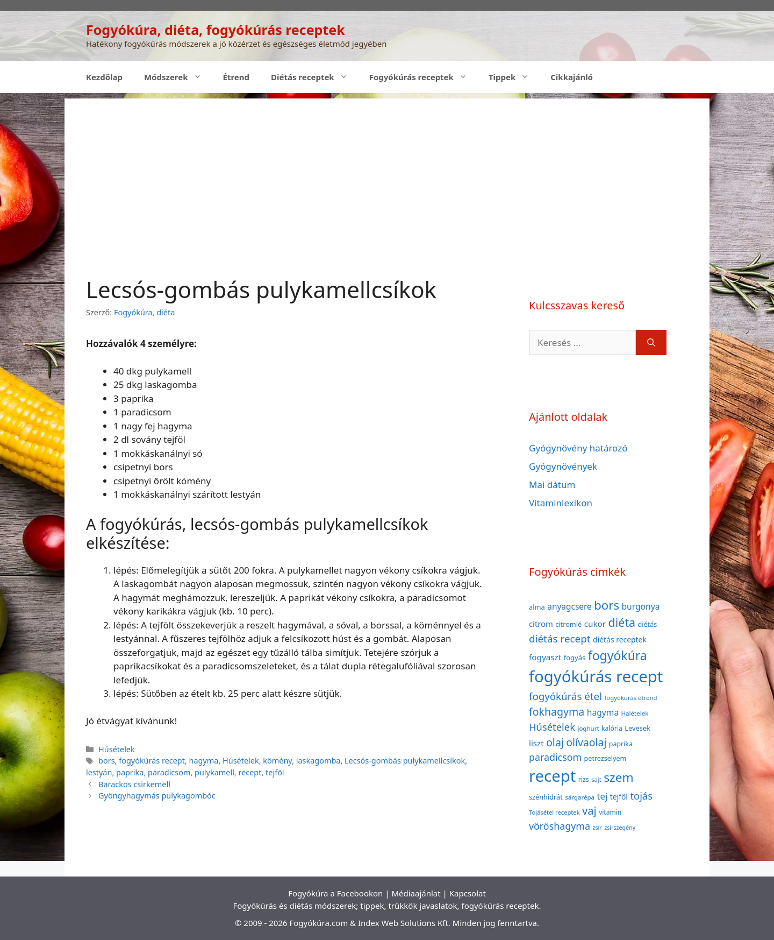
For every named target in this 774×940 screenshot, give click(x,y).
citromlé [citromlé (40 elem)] (568, 624)
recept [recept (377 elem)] (552, 776)
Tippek (514, 77)
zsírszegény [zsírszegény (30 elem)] (619, 827)
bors (106, 760)
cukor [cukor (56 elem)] (595, 623)
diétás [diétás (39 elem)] (647, 624)
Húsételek (116, 749)
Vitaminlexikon (560, 503)
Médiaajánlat (415, 893)
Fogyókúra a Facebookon (335, 893)
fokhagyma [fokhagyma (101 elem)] (556, 711)
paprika (130, 772)
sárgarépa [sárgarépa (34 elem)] (579, 797)
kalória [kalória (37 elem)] (611, 728)
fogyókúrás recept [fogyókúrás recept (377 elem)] (596, 676)
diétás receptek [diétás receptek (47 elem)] (620, 639)
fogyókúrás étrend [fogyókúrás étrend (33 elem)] (630, 698)
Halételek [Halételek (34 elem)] (635, 713)
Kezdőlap (104, 77)
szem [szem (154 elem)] (618, 777)
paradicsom (169, 772)
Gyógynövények (563, 466)
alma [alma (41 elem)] (537, 607)
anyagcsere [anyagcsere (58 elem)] (569, 606)
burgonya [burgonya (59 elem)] (640, 606)
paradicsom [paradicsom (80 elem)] (555, 757)
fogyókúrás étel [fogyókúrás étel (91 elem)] (565, 696)
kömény (277, 760)
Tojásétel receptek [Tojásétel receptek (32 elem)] (554, 812)
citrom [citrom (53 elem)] (541, 623)
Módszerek (178, 77)
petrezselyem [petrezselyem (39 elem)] (605, 758)
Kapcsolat (467, 893)
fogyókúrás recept (152, 760)
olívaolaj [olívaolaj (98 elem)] (586, 742)
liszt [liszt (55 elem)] (536, 743)
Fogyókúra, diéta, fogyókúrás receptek (215, 29)
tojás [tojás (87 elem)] (641, 795)
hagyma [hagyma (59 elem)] (603, 712)
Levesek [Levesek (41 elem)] (637, 728)
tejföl (275, 772)
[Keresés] (651, 343)
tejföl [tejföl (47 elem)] (619, 796)
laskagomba (318, 760)
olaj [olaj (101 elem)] (555, 742)
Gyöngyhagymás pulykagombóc (157, 795)
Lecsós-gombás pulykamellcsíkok (405, 760)
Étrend (236, 77)
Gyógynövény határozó (578, 448)
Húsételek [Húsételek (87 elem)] (552, 726)
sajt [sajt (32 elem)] (596, 779)
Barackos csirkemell (134, 784)
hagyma (204, 760)
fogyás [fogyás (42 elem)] (575, 657)
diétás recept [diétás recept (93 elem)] (560, 639)
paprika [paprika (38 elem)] (621, 743)
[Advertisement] (387, 173)
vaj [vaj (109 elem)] (589, 810)
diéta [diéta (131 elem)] (622, 622)
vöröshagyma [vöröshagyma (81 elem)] (559, 825)
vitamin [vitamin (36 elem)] (610, 812)
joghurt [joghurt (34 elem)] (588, 728)
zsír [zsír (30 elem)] (596, 827)
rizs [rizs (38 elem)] (583, 779)
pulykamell (214, 772)
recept (249, 772)
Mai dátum (552, 484)
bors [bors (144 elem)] (606, 605)
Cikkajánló (571, 77)
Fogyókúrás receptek (423, 77)
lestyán (99, 772)
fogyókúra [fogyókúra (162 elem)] (617, 655)
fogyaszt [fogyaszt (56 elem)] (545, 657)
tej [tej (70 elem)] (602, 796)
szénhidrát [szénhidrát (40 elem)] (546, 797)
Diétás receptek (315, 77)
